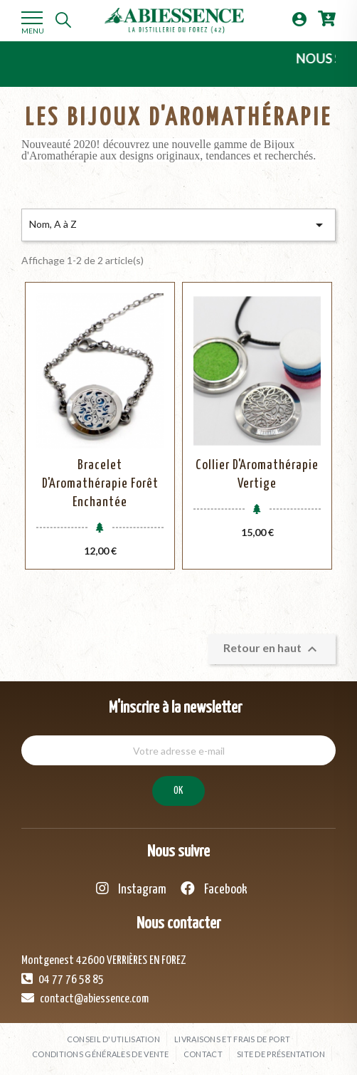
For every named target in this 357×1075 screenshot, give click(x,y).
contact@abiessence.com (85, 998)
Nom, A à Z (178, 225)
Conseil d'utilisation (113, 1039)
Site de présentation (281, 1054)
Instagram (131, 888)
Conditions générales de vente (100, 1054)
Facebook (214, 888)
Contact (203, 1054)
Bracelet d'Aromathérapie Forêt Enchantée (100, 483)
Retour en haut (272, 649)
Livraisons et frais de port (232, 1039)
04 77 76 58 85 (62, 979)
